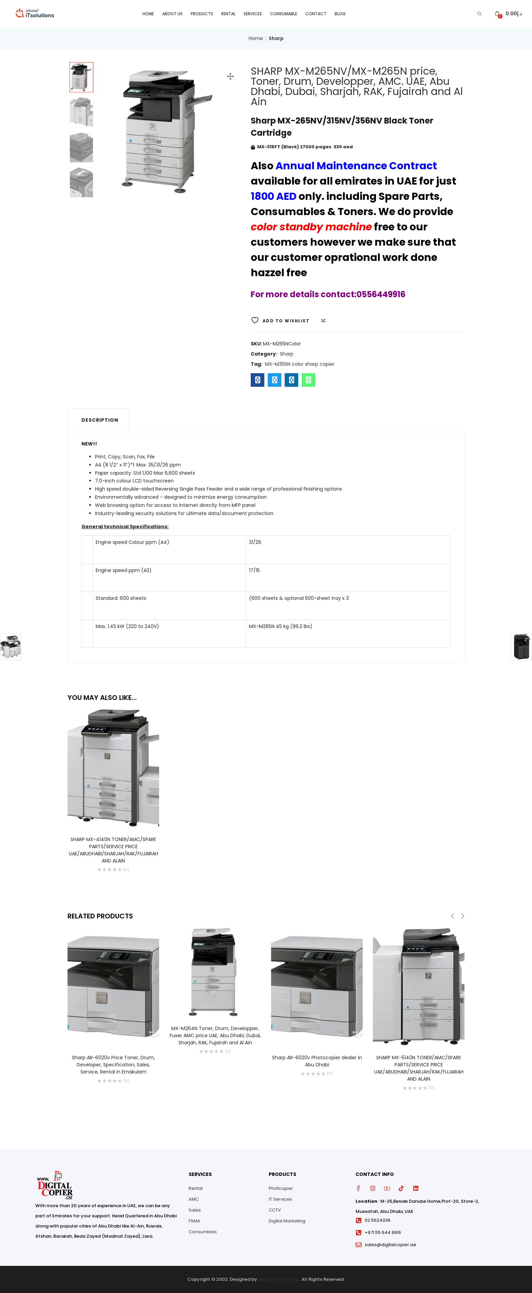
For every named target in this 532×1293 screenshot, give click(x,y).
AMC (194, 1199)
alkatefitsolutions (278, 1279)
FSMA (194, 1221)
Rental (228, 14)
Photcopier (281, 1188)
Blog (340, 14)
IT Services (280, 1199)
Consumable (283, 14)
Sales (195, 1210)
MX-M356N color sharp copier (300, 364)
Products (202, 14)
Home (148, 14)
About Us (172, 14)
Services (253, 14)
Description (99, 420)
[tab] (98, 420)
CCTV (275, 1210)
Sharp (276, 38)
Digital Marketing (287, 1221)
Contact (315, 14)
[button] (508, 14)
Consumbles (203, 1232)
